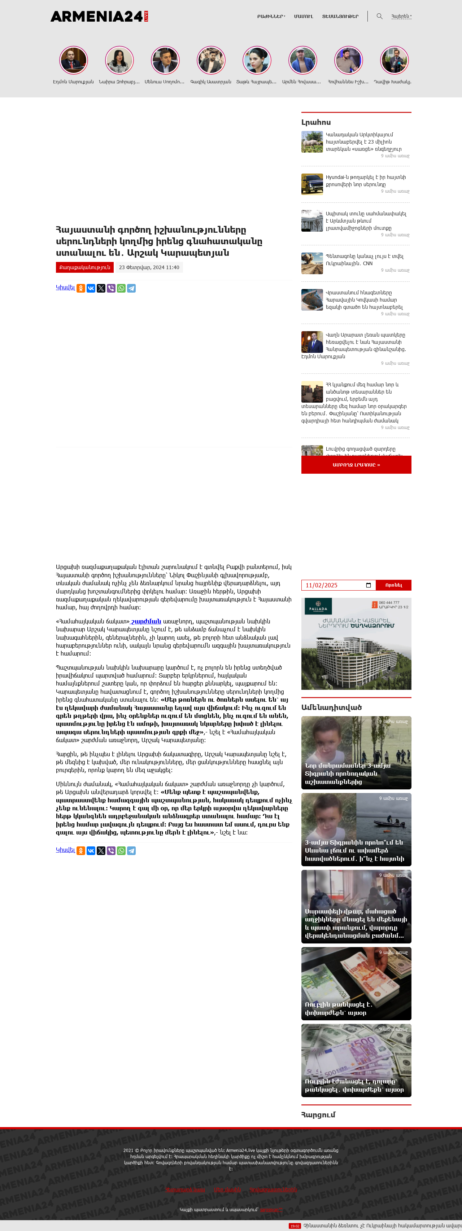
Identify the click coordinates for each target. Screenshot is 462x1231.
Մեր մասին (227, 1189)
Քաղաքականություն (85, 267)
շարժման (145, 621)
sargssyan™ (271, 1209)
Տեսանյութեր (340, 16)
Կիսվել (65, 287)
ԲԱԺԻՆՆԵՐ (270, 16)
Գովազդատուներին (273, 1189)
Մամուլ (303, 16)
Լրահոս (316, 122)
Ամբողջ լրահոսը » (356, 464)
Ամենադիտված (331, 707)
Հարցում (318, 1114)
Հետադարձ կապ (185, 1189)
